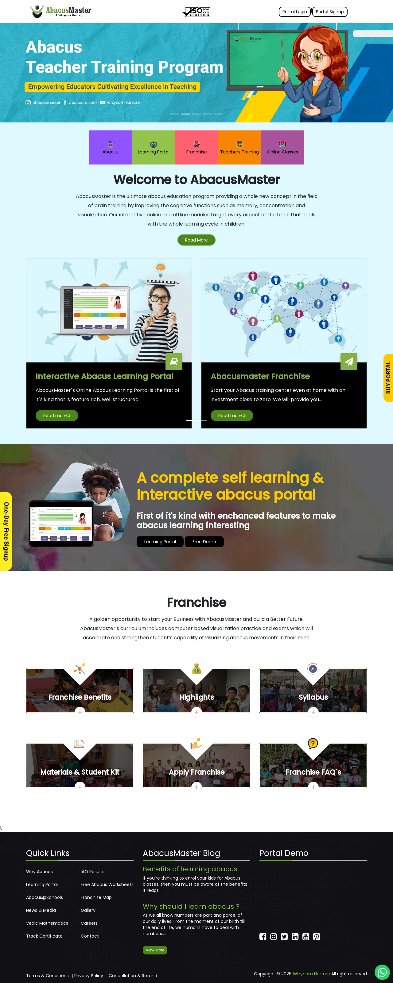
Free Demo (204, 542)
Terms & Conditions (47, 976)
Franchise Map (96, 897)
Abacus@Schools (44, 897)
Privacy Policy (88, 976)
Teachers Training (239, 148)
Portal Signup (330, 12)
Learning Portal (153, 148)
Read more (57, 416)
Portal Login (294, 12)
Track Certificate (44, 936)
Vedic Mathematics (47, 923)
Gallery (88, 910)
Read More (196, 240)
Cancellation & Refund (133, 976)
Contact (90, 936)
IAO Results (92, 872)
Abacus (111, 148)
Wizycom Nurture (311, 974)
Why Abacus (39, 872)
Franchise (196, 148)
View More (155, 950)
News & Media (41, 910)
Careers (89, 923)
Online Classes (282, 148)
